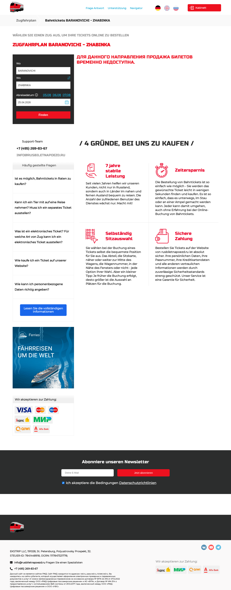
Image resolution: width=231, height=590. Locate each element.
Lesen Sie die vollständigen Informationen (43, 310)
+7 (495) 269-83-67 (26, 568)
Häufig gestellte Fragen (39, 165)
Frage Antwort (95, 8)
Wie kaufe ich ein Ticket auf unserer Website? (40, 263)
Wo (18, 63)
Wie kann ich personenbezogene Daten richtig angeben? (39, 286)
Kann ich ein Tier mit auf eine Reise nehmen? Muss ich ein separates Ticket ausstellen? (43, 208)
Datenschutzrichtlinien (137, 483)
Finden (43, 114)
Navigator (136, 8)
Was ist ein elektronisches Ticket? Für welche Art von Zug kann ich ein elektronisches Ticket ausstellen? (42, 237)
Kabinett (200, 7)
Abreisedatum (27, 95)
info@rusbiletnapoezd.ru (30, 562)
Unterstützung (117, 8)
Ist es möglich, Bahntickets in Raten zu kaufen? (43, 181)
